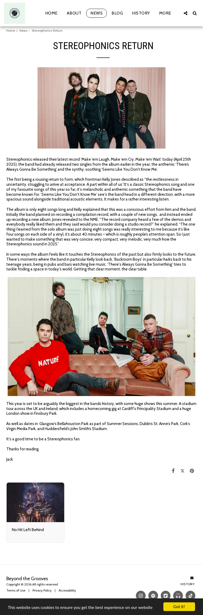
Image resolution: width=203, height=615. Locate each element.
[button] (185, 13)
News (23, 30)
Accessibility (67, 590)
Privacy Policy (42, 590)
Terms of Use (15, 590)
